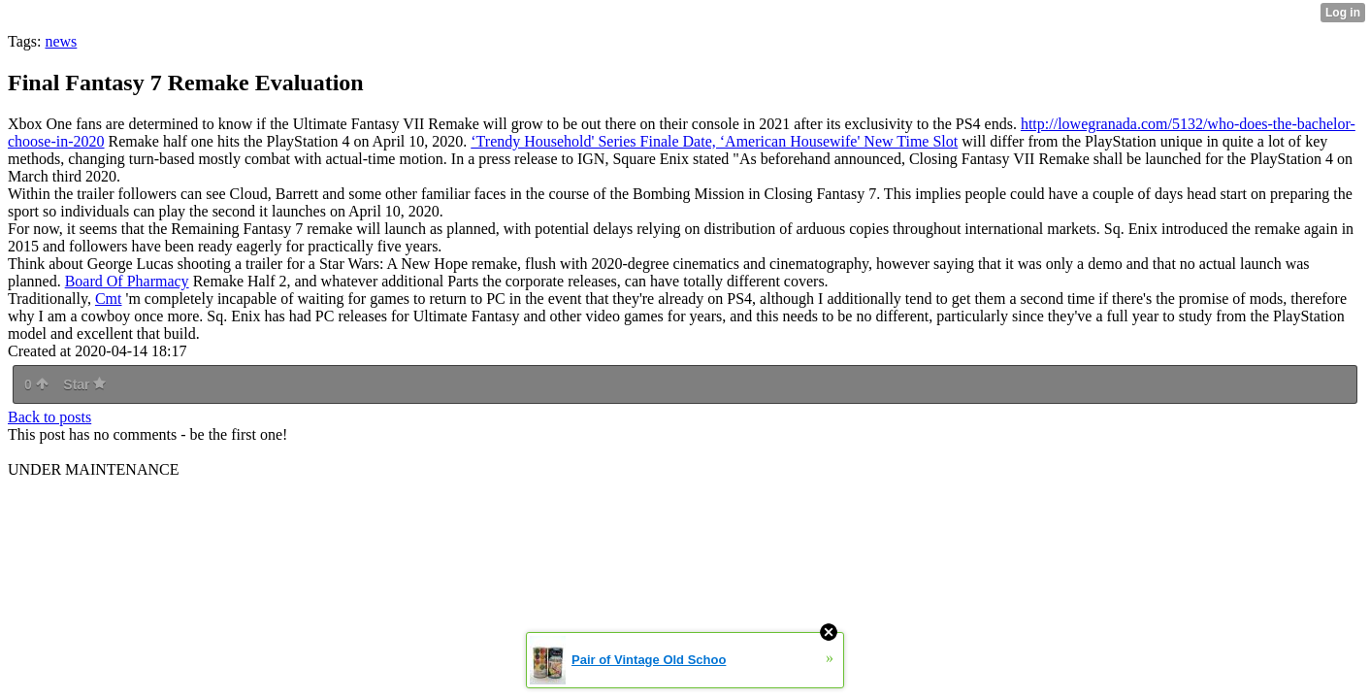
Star (84, 384)
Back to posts (49, 417)
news (61, 41)
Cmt (108, 298)
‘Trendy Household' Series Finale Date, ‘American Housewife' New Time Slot (714, 141)
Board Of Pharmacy (127, 281)
